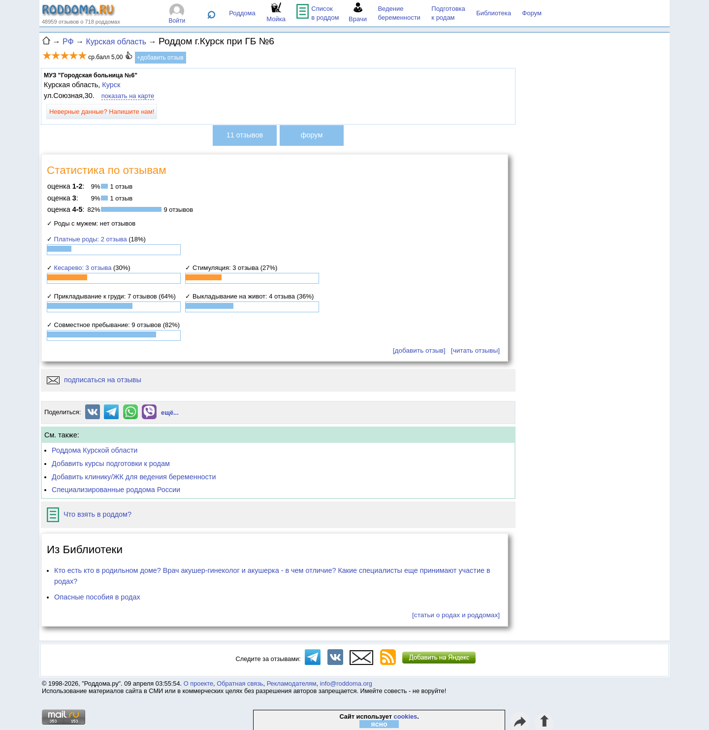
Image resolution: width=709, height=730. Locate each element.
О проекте (198, 683)
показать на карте (127, 96)
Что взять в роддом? (89, 514)
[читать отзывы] (475, 350)
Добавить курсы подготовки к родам (111, 463)
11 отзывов (244, 135)
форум (312, 135)
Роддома (242, 13)
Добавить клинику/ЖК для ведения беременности (134, 477)
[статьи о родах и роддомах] (456, 615)
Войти (177, 20)
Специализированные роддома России (116, 490)
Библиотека (493, 13)
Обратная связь (240, 683)
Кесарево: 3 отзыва (83, 267)
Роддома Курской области (94, 450)
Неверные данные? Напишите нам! (101, 111)
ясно (379, 724)
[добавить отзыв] (419, 350)
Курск (111, 85)
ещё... (170, 412)
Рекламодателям (292, 683)
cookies (406, 716)
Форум (532, 13)
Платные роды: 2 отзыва (90, 239)
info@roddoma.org (346, 683)
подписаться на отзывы (94, 380)
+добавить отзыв (160, 57)
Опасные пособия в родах (97, 597)
